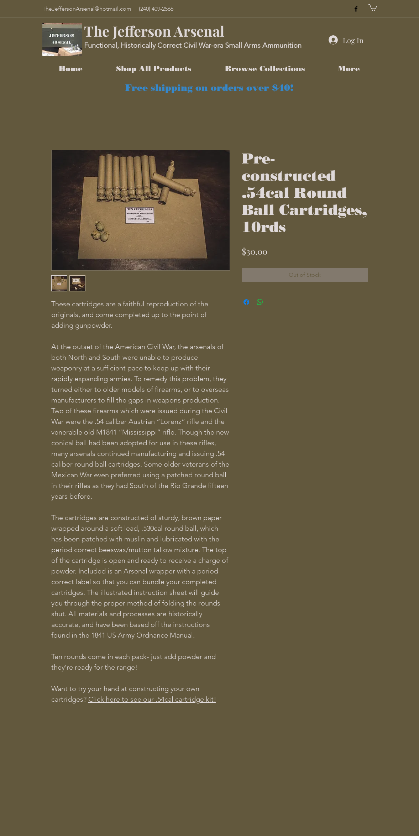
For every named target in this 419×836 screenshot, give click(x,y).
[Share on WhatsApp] (260, 302)
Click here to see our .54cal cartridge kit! (152, 699)
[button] (372, 7)
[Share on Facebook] (246, 302)
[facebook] (356, 8)
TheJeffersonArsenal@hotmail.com (86, 8)
